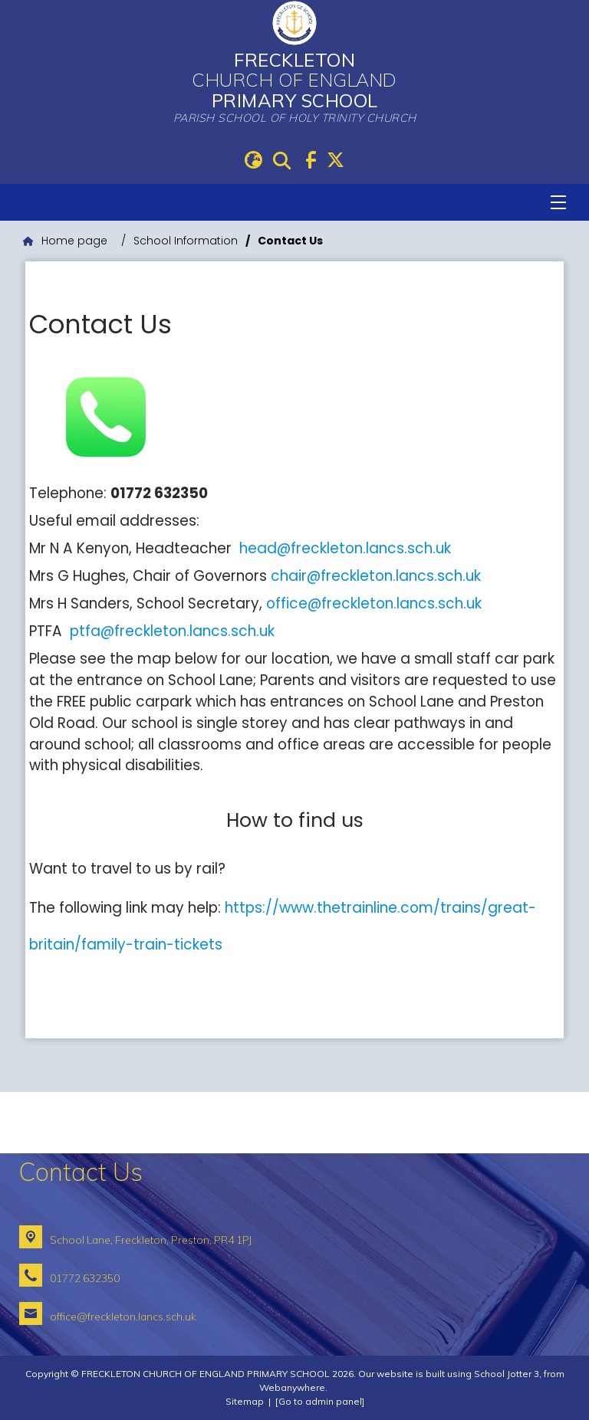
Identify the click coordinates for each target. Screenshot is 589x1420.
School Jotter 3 (506, 1373)
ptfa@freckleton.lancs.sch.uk (172, 631)
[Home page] (65, 241)
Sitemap (244, 1401)
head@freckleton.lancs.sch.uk (345, 548)
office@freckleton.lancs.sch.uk (374, 603)
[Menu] (558, 202)
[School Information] (185, 241)
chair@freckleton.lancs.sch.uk (376, 576)
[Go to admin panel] (319, 1401)
